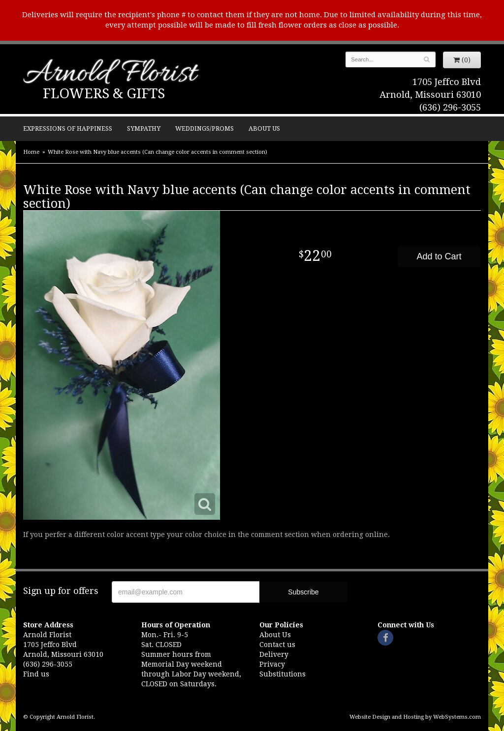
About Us (264, 128)
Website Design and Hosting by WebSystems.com (415, 717)
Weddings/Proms (204, 128)
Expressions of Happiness (67, 128)
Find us (36, 674)
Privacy (272, 664)
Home (31, 152)
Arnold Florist (109, 74)
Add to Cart (438, 256)
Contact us (277, 644)
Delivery (273, 654)
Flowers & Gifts (104, 93)
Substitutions (282, 674)
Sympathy (143, 128)
